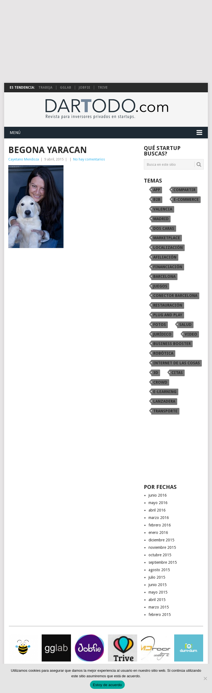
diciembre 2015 (161, 540)
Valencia (162, 209)
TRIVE (103, 87)
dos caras (163, 228)
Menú (15, 132)
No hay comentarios (89, 159)
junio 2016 (158, 495)
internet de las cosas (176, 363)
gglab (65, 87)
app (156, 190)
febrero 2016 (160, 525)
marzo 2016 (159, 517)
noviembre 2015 (162, 547)
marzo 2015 (159, 607)
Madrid (161, 219)
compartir (184, 190)
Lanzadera (164, 401)
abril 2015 (157, 599)
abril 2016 (157, 510)
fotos (159, 324)
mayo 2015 (158, 592)
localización (168, 247)
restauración (167, 305)
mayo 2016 (158, 502)
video (191, 334)
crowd (160, 382)
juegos (160, 286)
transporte (165, 411)
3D (155, 372)
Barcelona (164, 276)
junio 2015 (158, 585)
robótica (163, 353)
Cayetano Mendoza (23, 159)
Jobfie (84, 87)
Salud (185, 324)
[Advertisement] (106, 41)
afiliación (164, 257)
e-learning (164, 391)
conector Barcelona (175, 295)
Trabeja (45, 87)
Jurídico (162, 334)
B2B (156, 199)
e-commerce (186, 199)
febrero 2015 (160, 614)
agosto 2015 (159, 570)
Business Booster (172, 343)
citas (177, 372)
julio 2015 (157, 577)
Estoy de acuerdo (107, 685)
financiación (167, 267)
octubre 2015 (160, 555)
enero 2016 (158, 532)
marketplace (166, 238)
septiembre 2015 (163, 562)
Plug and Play (167, 315)
